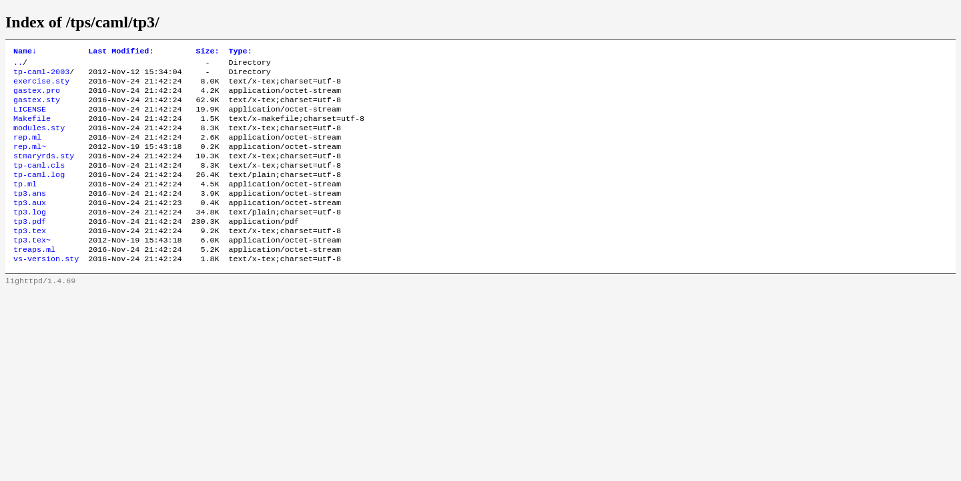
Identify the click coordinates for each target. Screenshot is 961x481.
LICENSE (29, 118)
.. (18, 64)
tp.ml (25, 203)
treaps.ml (34, 278)
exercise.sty (41, 86)
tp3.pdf (29, 246)
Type (240, 52)
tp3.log (29, 235)
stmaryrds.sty (43, 171)
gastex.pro (36, 97)
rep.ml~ (29, 161)
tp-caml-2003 (41, 75)
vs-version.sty (46, 289)
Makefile (32, 129)
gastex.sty (36, 107)
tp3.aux (29, 225)
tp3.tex (29, 257)
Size (207, 52)
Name (25, 52)
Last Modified (120, 52)
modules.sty (39, 139)
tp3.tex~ (32, 268)
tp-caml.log (39, 193)
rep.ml (27, 150)
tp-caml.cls (39, 182)
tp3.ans (29, 214)
